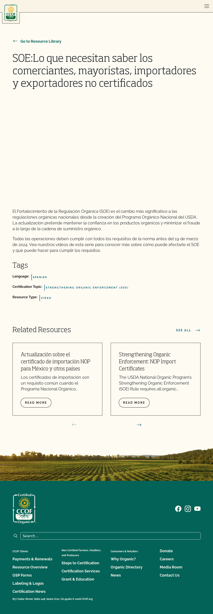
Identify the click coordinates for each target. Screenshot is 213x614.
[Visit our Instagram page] (188, 508)
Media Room (171, 567)
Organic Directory (126, 567)
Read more (36, 402)
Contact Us (170, 575)
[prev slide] (74, 425)
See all (188, 330)
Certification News (29, 591)
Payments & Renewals (32, 559)
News (116, 575)
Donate (166, 551)
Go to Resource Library (36, 41)
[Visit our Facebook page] (178, 508)
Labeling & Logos (28, 583)
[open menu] (207, 6)
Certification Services (81, 571)
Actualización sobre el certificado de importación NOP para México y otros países (55, 362)
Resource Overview (30, 567)
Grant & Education (78, 579)
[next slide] (139, 425)
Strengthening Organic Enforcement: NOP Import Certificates (147, 362)
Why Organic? (123, 559)
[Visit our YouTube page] (197, 508)
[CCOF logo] (11, 13)
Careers (167, 559)
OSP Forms (22, 575)
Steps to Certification (80, 563)
